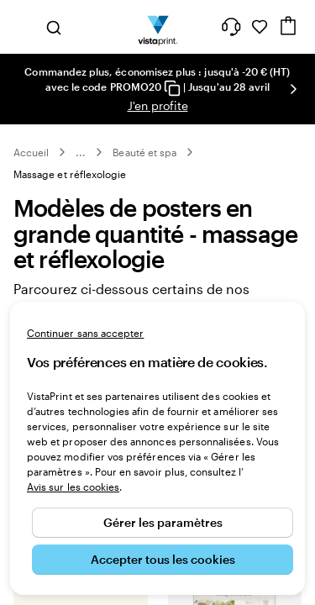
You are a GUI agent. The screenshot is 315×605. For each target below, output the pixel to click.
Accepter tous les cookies (163, 559)
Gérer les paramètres (163, 522)
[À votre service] (231, 27)
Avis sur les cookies (73, 486)
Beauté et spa (144, 152)
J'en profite (158, 105)
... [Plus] (81, 152)
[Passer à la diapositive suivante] (293, 89)
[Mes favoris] (259, 26)
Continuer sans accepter (85, 333)
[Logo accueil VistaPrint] (157, 26)
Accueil (31, 152)
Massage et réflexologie (69, 174)
